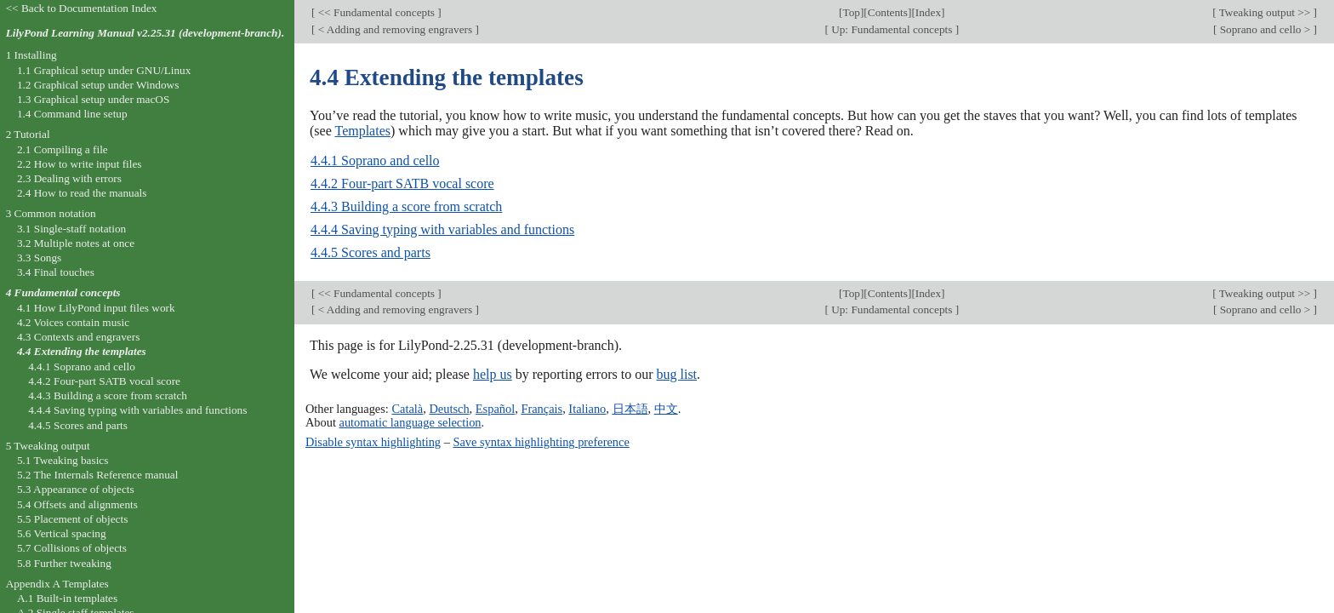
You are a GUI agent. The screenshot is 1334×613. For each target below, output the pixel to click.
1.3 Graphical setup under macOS (93, 99)
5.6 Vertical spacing (61, 533)
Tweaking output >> (1265, 12)
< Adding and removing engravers (395, 29)
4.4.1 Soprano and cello (375, 160)
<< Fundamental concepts (376, 12)
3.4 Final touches (55, 272)
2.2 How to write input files (79, 164)
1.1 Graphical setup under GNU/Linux (104, 70)
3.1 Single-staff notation (71, 228)
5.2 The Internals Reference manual (97, 474)
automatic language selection (410, 422)
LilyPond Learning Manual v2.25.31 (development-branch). (145, 32)
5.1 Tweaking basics (63, 460)
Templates (362, 130)
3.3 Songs (39, 257)
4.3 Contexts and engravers (78, 336)
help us (492, 374)
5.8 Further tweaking (64, 563)
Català (407, 408)
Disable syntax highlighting (373, 442)
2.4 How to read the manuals (82, 192)
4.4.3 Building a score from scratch (406, 206)
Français (541, 408)
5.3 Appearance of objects (75, 489)
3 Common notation (51, 213)
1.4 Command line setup (72, 113)
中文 (666, 408)
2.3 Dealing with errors (69, 178)
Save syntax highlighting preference (541, 442)
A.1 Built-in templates (67, 598)
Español (495, 408)
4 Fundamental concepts (63, 292)
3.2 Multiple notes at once (75, 243)
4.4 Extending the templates (81, 351)
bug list (676, 374)
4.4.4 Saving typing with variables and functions (442, 229)
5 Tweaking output (48, 445)
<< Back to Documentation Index (81, 8)
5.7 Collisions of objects (72, 547)
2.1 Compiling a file (62, 149)
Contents (888, 12)
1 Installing (31, 55)
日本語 (630, 408)
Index (928, 12)
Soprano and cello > (1265, 29)
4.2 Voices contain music (73, 322)
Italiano (587, 408)
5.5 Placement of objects (72, 519)
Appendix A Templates (57, 583)
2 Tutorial (28, 134)
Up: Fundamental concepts (892, 29)
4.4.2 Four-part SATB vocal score (402, 183)
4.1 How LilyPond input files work (96, 307)
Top (851, 12)
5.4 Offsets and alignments (77, 504)
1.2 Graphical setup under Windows (98, 84)
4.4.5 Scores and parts (370, 252)
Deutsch (449, 408)
